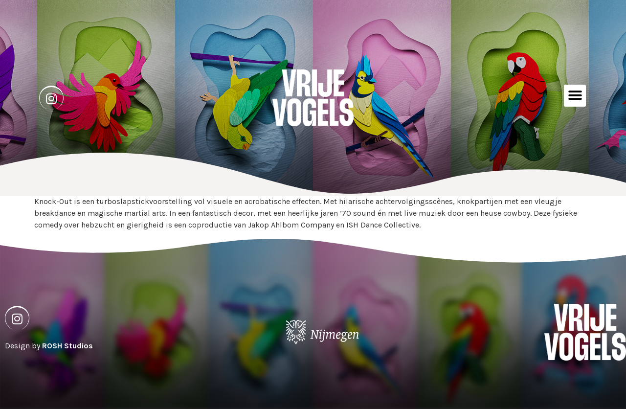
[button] (575, 96)
